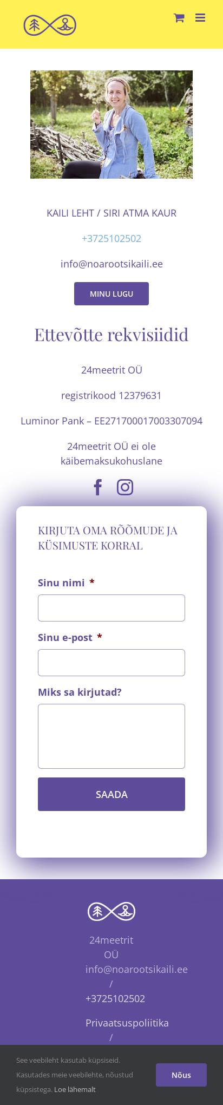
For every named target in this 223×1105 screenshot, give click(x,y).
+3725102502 (111, 238)
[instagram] (125, 487)
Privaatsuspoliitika (127, 1022)
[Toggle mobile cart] (179, 17)
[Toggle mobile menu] (201, 17)
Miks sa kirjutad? (80, 692)
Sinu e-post (70, 637)
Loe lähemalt (75, 1089)
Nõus (181, 1075)
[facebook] (98, 487)
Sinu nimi (66, 583)
